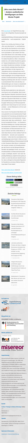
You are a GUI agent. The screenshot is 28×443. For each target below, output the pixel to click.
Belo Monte (12, 187)
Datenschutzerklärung (13, 434)
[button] (10, 180)
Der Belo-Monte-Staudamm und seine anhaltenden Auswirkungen (18, 216)
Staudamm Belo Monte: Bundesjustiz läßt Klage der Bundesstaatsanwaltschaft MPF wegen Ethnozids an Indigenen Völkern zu (18, 203)
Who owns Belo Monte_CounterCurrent (11, 172)
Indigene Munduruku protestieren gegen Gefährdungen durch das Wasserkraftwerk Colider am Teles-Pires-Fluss (18, 266)
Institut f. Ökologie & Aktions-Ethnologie (11, 407)
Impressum (4, 434)
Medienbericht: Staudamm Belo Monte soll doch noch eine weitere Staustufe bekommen (18, 279)
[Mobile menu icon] (25, 2)
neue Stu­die (7, 31)
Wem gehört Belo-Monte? (8, 170)
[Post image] (5, 202)
